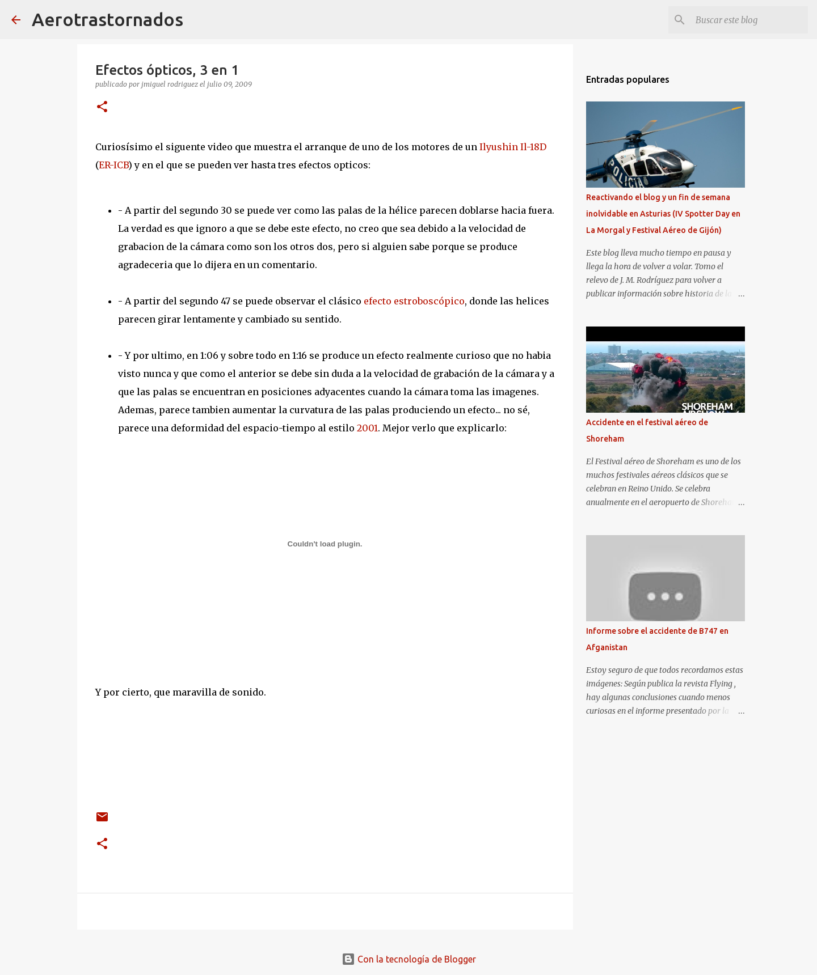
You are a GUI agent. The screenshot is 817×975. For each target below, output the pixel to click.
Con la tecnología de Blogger (409, 959)
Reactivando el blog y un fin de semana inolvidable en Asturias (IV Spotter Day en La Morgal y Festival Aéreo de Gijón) (663, 214)
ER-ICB (113, 165)
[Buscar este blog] (748, 19)
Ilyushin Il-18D (512, 146)
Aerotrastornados (107, 19)
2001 (367, 428)
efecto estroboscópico (414, 301)
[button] (102, 107)
